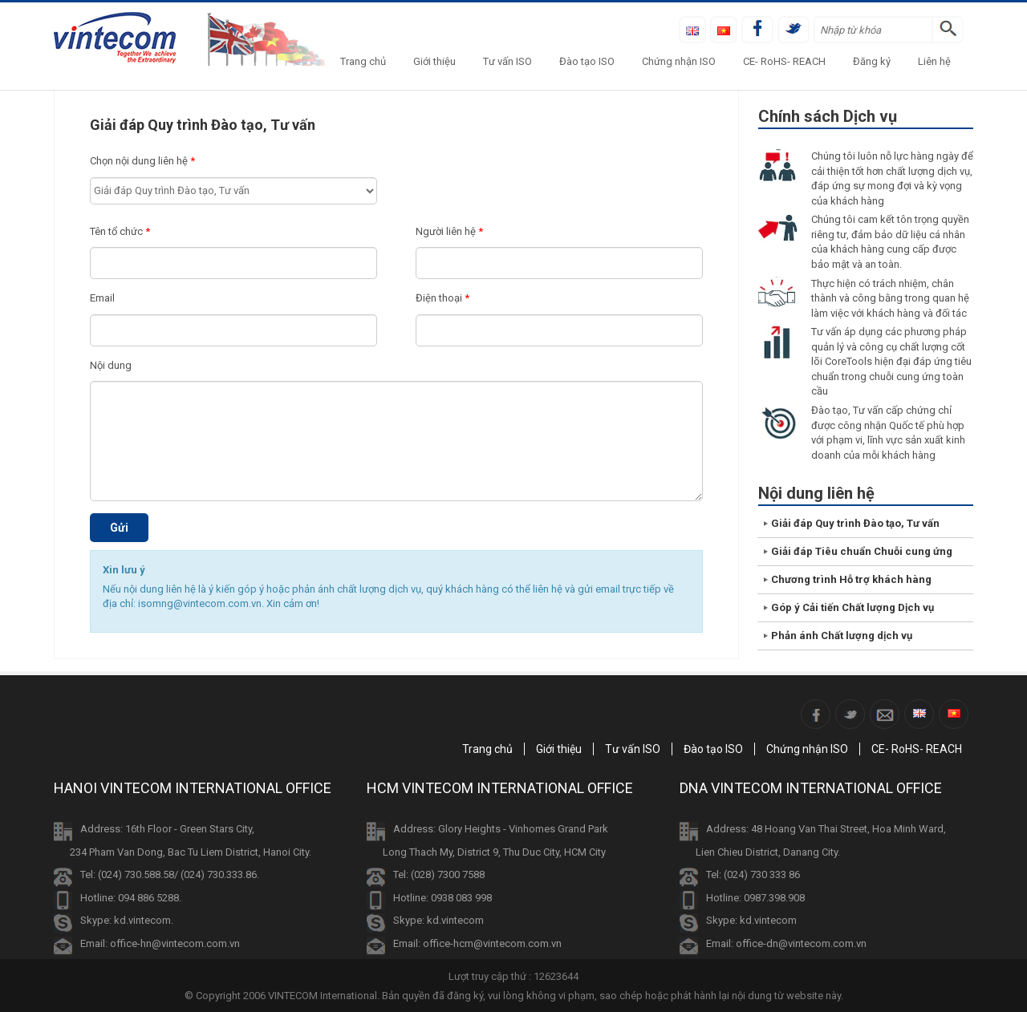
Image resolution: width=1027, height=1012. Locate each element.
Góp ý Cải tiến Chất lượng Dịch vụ (852, 607)
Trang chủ (363, 61)
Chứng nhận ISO (679, 61)
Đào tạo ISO (587, 61)
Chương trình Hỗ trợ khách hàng (851, 579)
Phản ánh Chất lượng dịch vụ (841, 635)
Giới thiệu (434, 61)
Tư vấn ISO (507, 61)
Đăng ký (872, 61)
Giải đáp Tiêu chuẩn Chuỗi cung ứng (861, 551)
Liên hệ (934, 61)
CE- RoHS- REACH (784, 61)
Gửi (119, 527)
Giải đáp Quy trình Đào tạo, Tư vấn (855, 523)
